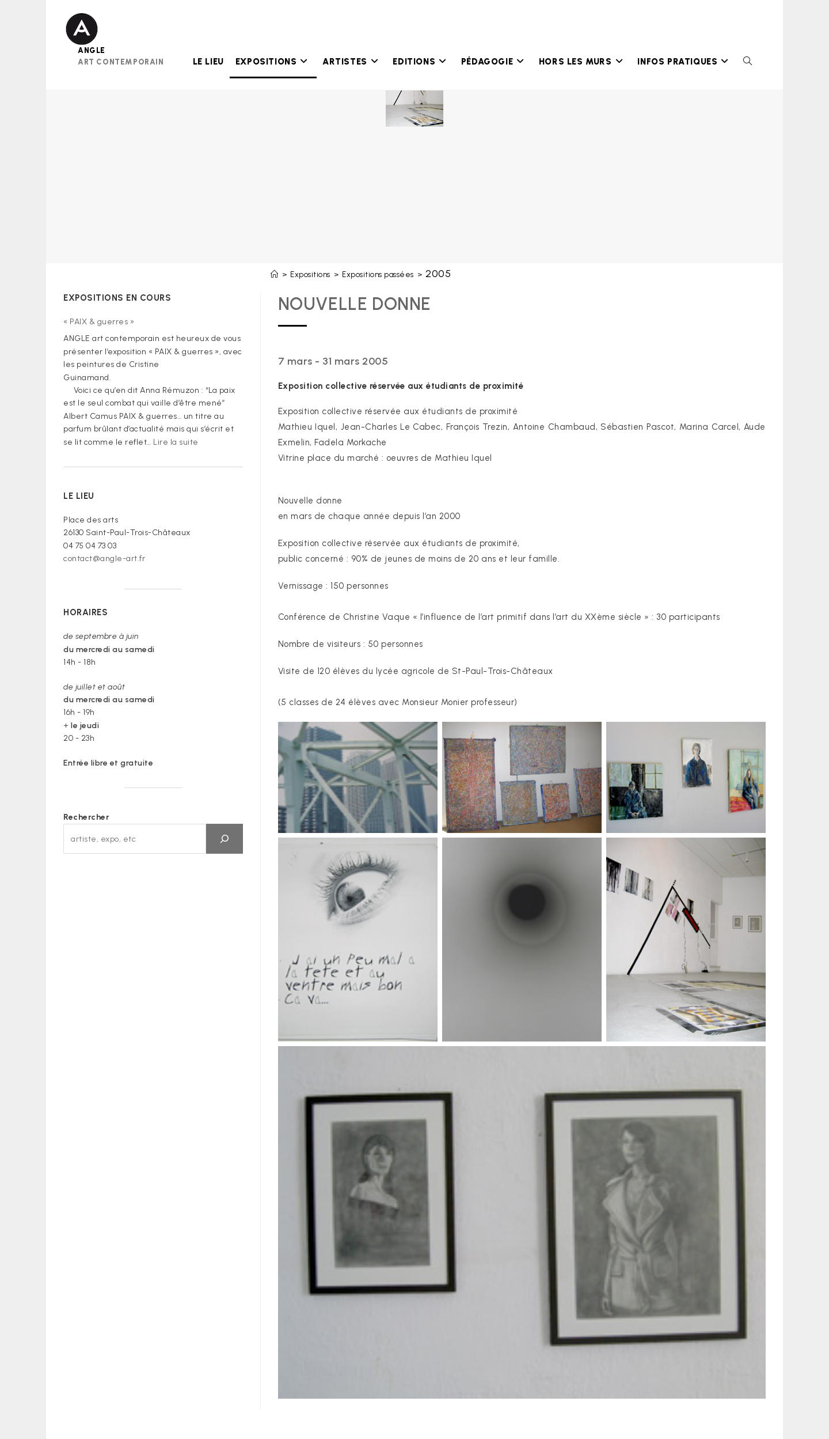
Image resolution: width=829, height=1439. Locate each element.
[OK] (224, 839)
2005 (438, 273)
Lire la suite (176, 442)
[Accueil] (275, 274)
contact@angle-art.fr (104, 558)
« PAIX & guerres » (98, 322)
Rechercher (86, 817)
